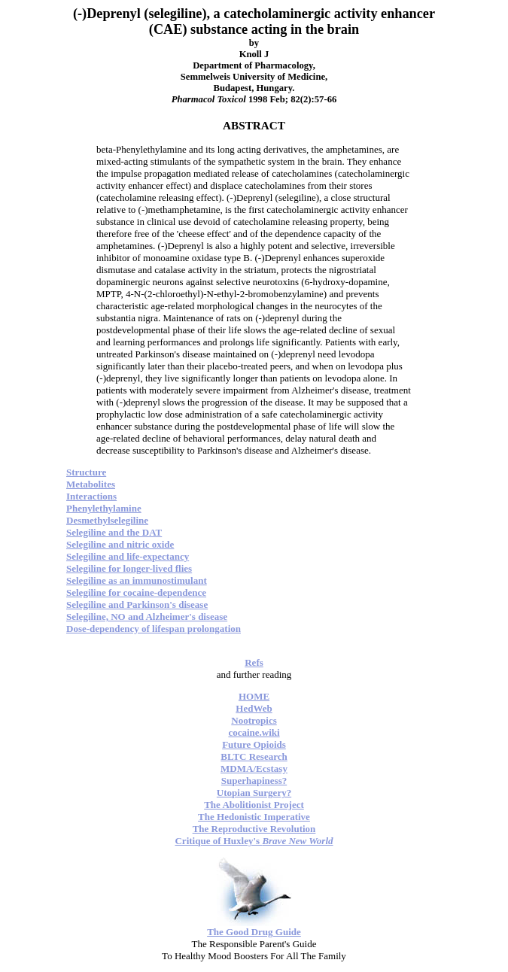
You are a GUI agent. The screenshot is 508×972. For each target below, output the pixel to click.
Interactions (91, 496)
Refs (254, 662)
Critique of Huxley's (254, 840)
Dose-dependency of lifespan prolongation (153, 628)
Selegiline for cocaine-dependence (136, 592)
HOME (254, 696)
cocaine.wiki (253, 732)
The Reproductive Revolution (254, 828)
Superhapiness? (254, 780)
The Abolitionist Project (254, 804)
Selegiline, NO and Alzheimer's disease (146, 616)
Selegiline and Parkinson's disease (137, 604)
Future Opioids (254, 744)
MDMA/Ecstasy (254, 768)
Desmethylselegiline (107, 520)
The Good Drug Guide (254, 931)
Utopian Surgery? (254, 792)
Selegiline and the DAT (114, 532)
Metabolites (90, 484)
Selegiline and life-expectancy (127, 556)
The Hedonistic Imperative (254, 816)
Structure (86, 472)
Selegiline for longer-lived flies (129, 568)
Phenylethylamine (103, 508)
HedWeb (254, 708)
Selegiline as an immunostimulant (136, 580)
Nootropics (253, 720)
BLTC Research (254, 756)
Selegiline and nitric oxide (120, 544)
